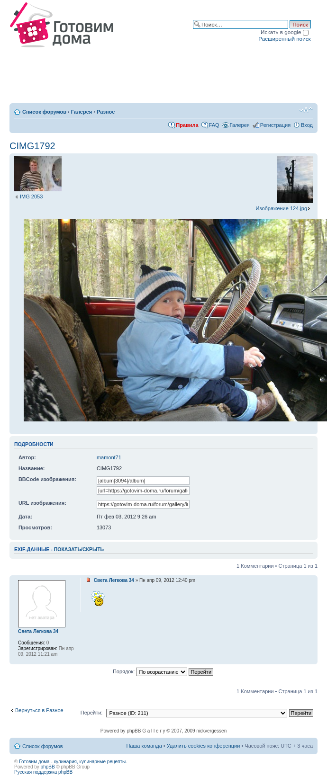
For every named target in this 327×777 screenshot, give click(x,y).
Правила (187, 125)
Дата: (25, 516)
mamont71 (109, 457)
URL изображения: (42, 503)
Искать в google (285, 32)
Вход (307, 125)
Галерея (81, 112)
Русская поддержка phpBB (43, 772)
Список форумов (44, 112)
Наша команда (144, 746)
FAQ (214, 125)
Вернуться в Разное (39, 710)
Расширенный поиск (284, 39)
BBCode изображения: (47, 479)
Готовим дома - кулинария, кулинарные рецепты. (73, 761)
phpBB (48, 766)
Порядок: (163, 671)
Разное (106, 112)
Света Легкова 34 (114, 580)
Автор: (27, 457)
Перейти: (92, 712)
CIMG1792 (32, 146)
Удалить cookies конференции (203, 746)
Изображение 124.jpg (281, 208)
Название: (31, 468)
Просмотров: (35, 527)
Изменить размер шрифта (306, 110)
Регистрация (275, 125)
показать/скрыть (79, 549)
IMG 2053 (31, 196)
